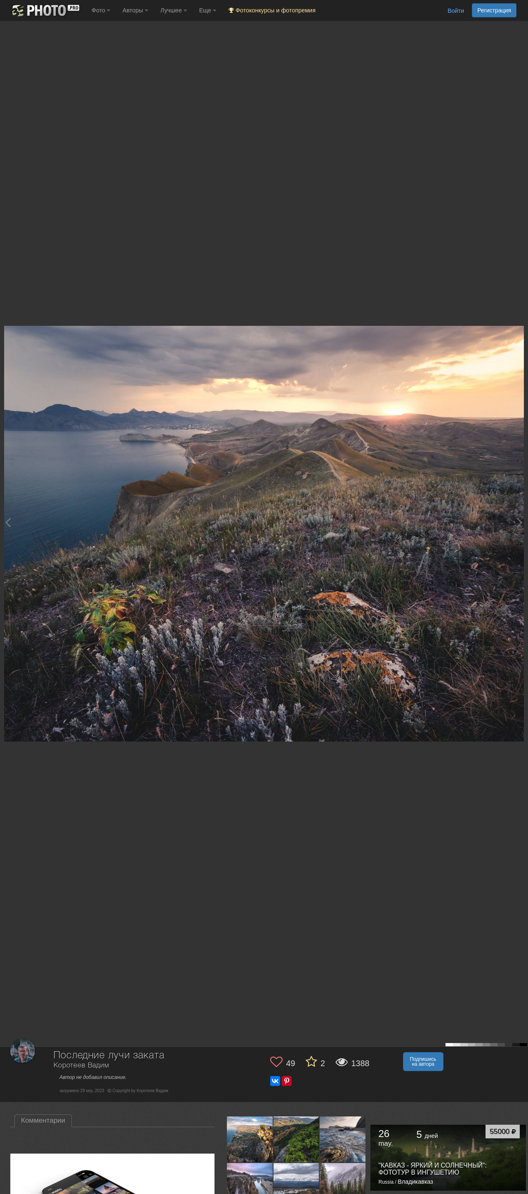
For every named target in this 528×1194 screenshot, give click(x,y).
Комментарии (43, 1120)
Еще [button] (207, 10)
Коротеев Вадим (81, 1065)
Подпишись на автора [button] (423, 1061)
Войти (456, 11)
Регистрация (494, 10)
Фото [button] (101, 10)
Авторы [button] (135, 10)
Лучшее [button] (173, 10)
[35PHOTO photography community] (44, 10)
